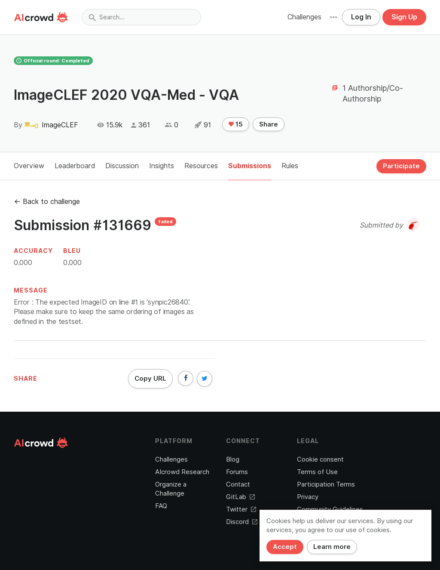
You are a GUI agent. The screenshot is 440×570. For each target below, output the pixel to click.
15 (236, 124)
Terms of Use (317, 472)
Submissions (249, 166)
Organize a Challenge (170, 489)
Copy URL (150, 378)
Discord (241, 522)
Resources (201, 166)
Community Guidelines (330, 509)
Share (268, 124)
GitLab (240, 497)
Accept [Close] (285, 547)
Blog (232, 459)
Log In (361, 17)
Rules (289, 166)
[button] (333, 17)
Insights (161, 166)
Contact (238, 484)
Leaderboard (75, 166)
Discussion (122, 166)
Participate (401, 166)
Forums (237, 472)
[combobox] (141, 17)
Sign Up (404, 17)
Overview (29, 166)
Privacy (307, 497)
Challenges (304, 17)
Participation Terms (326, 484)
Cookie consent (320, 459)
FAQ (161, 506)
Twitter (241, 509)
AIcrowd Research (182, 472)
